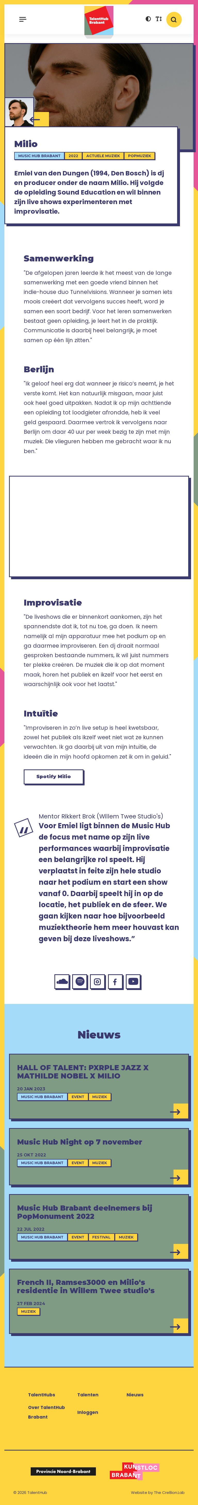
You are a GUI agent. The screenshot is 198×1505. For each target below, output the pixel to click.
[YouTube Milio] (133, 981)
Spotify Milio (53, 776)
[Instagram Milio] (97, 981)
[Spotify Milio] (79, 981)
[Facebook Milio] (115, 981)
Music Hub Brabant (39, 156)
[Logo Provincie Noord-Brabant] (63, 1471)
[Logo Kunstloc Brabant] (134, 1471)
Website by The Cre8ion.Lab (158, 1492)
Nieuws (135, 1395)
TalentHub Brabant (99, 22)
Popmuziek (139, 156)
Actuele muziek (103, 156)
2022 (73, 156)
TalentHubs (41, 1395)
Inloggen (87, 1412)
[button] (148, 20)
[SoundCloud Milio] (61, 981)
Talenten (87, 1395)
